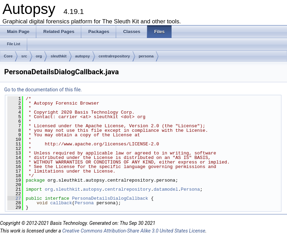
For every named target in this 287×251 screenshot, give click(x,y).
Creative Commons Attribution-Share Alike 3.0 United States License (133, 231)
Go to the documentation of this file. (43, 89)
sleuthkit (58, 56)
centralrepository (114, 56)
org (39, 56)
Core (8, 56)
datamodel (166, 189)
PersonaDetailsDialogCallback (110, 198)
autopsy (82, 56)
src (24, 56)
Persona (190, 189)
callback (61, 203)
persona (146, 56)
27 (14, 198)
